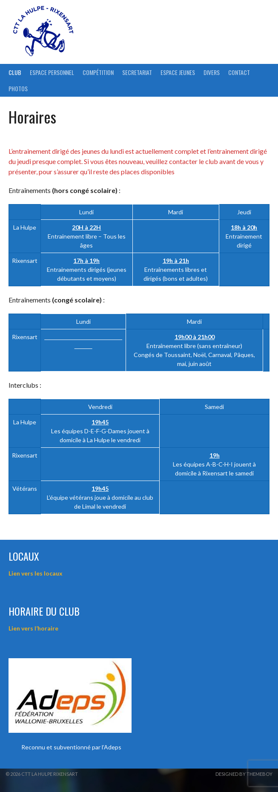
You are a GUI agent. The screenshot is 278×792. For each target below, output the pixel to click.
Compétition (98, 72)
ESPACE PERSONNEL (52, 72)
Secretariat (137, 72)
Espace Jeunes (177, 72)
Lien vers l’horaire (33, 628)
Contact (239, 72)
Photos (18, 88)
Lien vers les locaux (36, 573)
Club (15, 72)
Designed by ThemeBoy (243, 774)
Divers (211, 72)
